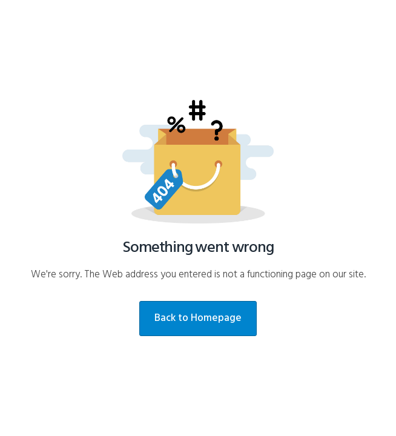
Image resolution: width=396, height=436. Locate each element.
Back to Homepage (198, 318)
